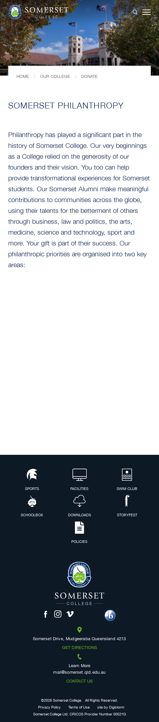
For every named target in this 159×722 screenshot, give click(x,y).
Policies (79, 533)
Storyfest (127, 506)
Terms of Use (79, 708)
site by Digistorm (110, 708)
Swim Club (127, 480)
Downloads (79, 506)
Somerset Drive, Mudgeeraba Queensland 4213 (79, 639)
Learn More (80, 666)
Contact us (79, 681)
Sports (32, 480)
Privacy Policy (49, 708)
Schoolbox (32, 506)
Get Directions (79, 648)
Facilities (79, 480)
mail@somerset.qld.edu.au (79, 672)
